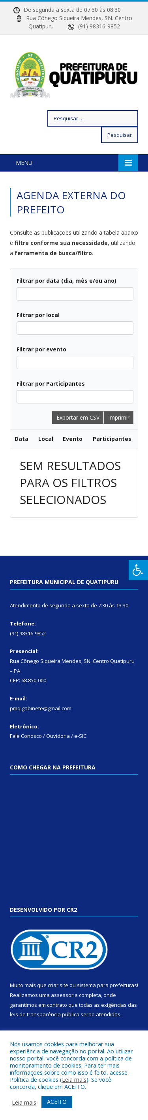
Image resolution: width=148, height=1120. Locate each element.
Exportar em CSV (77, 417)
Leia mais (74, 1079)
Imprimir (118, 417)
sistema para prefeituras (107, 985)
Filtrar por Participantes (51, 383)
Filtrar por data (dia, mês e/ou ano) (66, 280)
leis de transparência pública (44, 1014)
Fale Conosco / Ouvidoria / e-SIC (48, 735)
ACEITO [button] (57, 1101)
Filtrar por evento (41, 349)
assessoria (64, 995)
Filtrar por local (38, 315)
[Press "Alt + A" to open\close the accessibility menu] (138, 570)
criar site (58, 985)
